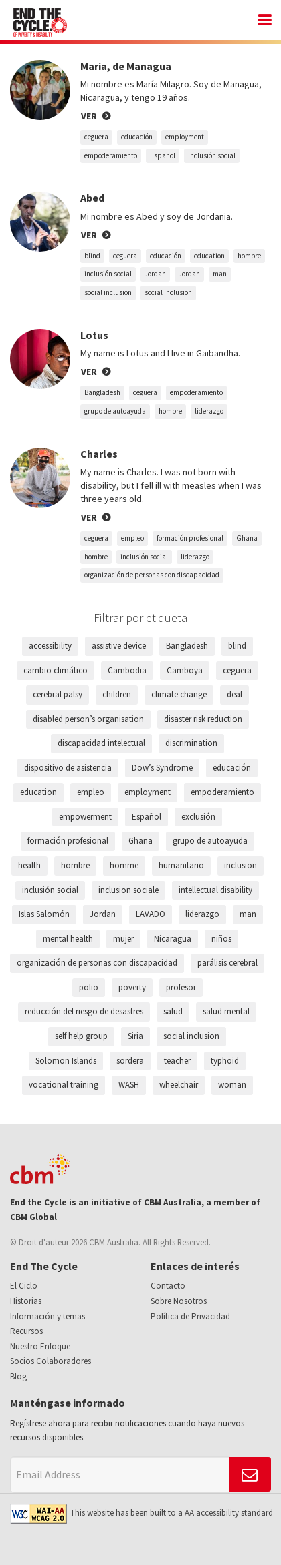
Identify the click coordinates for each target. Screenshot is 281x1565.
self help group (81, 1036)
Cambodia (127, 670)
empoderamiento (110, 155)
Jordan (155, 273)
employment (184, 136)
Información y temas (47, 1316)
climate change (179, 694)
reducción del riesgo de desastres (84, 1011)
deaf (234, 694)
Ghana (247, 538)
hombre (249, 255)
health (29, 865)
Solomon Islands (65, 1060)
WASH (128, 1084)
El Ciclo (23, 1285)
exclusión (198, 816)
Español (162, 155)
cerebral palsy (57, 694)
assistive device (119, 645)
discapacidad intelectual (101, 743)
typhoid (225, 1060)
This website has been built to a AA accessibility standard (141, 1512)
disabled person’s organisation (88, 719)
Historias (25, 1301)
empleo (132, 538)
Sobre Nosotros (179, 1301)
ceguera (96, 136)
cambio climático (55, 670)
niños (221, 938)
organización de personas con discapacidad (151, 574)
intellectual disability (215, 890)
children (116, 694)
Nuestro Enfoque (40, 1346)
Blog (18, 1376)
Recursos (26, 1331)
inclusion (240, 865)
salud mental (226, 1011)
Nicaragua (172, 938)
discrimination (191, 743)
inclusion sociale (128, 890)
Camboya (185, 670)
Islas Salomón (44, 914)
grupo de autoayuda (115, 411)
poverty (132, 987)
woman (232, 1084)
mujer (123, 938)
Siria (135, 1036)
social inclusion (108, 292)
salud (173, 1011)
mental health (68, 938)
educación (137, 136)
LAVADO (150, 914)
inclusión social (212, 155)
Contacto (168, 1285)
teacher (177, 1060)
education (209, 255)
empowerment (85, 816)
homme (124, 865)
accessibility (50, 645)
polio (88, 987)
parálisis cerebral (227, 962)
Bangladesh (102, 392)
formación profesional (190, 538)
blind (92, 255)
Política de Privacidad (190, 1316)
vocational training (63, 1084)
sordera (130, 1060)
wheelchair (178, 1084)
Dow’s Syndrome (162, 767)
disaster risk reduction (203, 719)
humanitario (181, 865)
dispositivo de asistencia (68, 767)
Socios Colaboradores (50, 1361)
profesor (181, 987)
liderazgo (209, 411)
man (220, 273)
